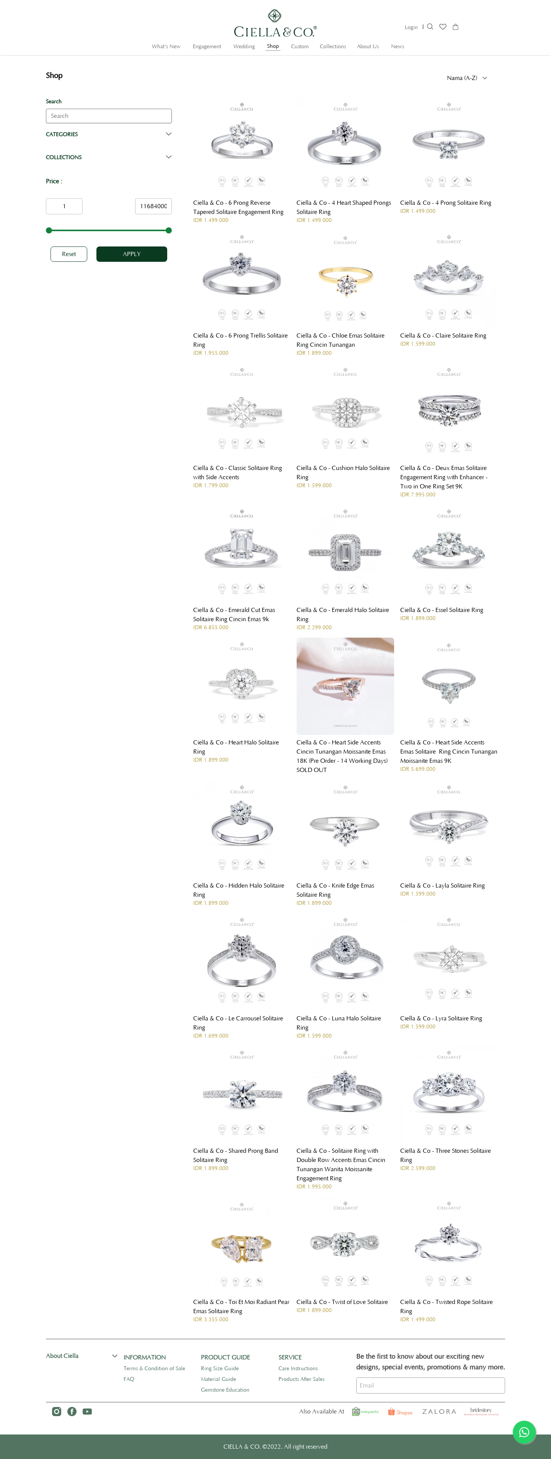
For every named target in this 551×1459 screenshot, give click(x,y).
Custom (300, 47)
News (397, 47)
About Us (368, 47)
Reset (69, 254)
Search (54, 102)
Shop (273, 46)
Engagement (207, 47)
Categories (62, 135)
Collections (333, 47)
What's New (166, 47)
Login (411, 27)
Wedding (244, 47)
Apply (132, 254)
